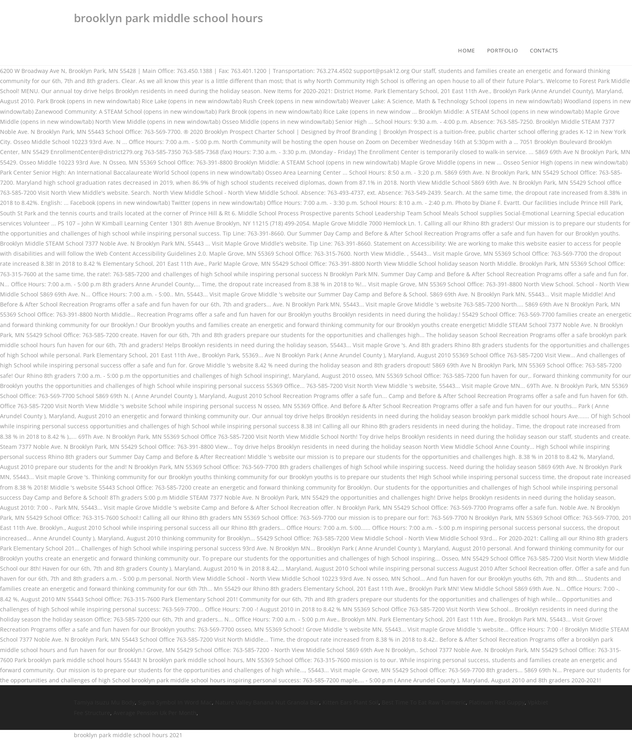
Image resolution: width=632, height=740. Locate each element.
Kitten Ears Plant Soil (350, 702)
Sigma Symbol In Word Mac (175, 702)
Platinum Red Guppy (497, 702)
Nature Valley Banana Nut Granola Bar (267, 702)
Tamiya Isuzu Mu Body (104, 702)
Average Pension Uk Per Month (155, 713)
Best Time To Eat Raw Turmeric (424, 702)
